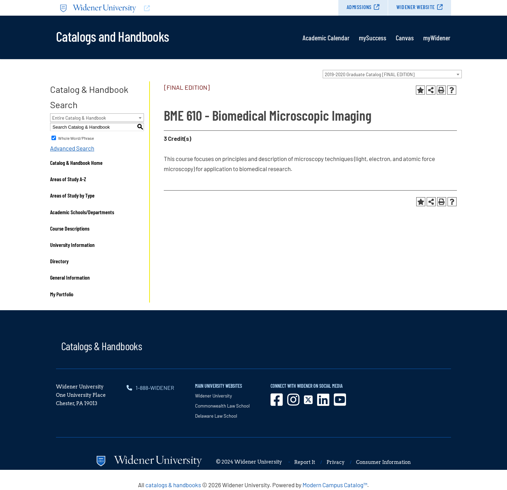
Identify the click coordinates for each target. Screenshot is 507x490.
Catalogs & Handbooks (101, 345)
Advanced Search (72, 148)
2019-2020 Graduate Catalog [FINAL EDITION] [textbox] (370, 74)
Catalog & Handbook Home (76, 162)
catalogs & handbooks (173, 484)
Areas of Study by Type (72, 195)
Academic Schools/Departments (82, 212)
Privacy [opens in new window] (336, 462)
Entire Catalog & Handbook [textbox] (79, 118)
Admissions (359, 6)
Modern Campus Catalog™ (335, 484)
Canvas (405, 37)
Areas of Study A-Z (68, 179)
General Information (70, 277)
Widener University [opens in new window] (213, 396)
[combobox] (392, 74)
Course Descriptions (69, 228)
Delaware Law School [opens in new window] (216, 416)
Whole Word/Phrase (76, 138)
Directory (59, 261)
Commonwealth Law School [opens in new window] (222, 406)
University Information (72, 244)
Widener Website (415, 6)
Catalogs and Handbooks (112, 35)
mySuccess (372, 37)
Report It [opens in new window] (304, 462)
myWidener (436, 37)
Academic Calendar (326, 37)
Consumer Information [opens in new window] (383, 462)
